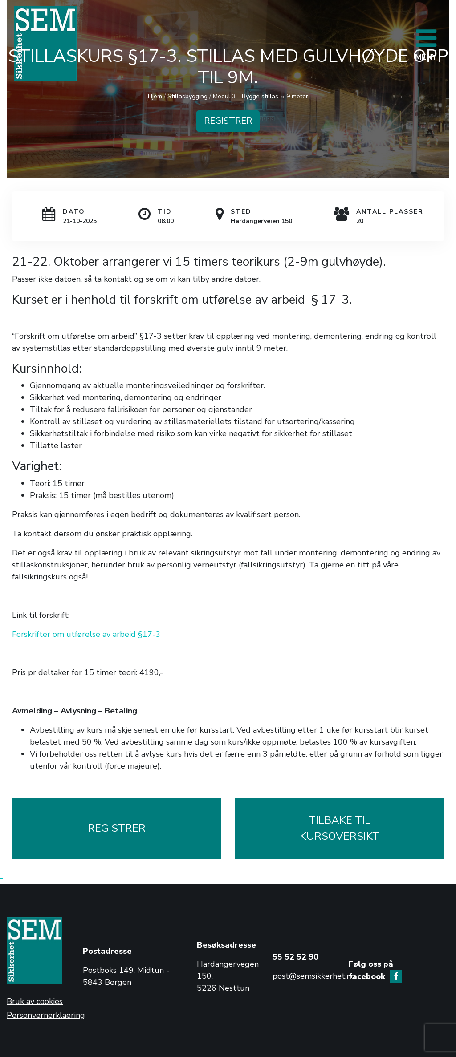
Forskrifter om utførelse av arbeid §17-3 (86, 634)
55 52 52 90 (295, 957)
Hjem (155, 96)
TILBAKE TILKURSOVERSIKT (339, 828)
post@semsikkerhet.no (314, 976)
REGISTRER (228, 121)
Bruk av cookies (35, 1001)
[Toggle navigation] (426, 43)
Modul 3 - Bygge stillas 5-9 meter (260, 96)
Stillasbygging (187, 96)
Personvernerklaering (46, 1015)
